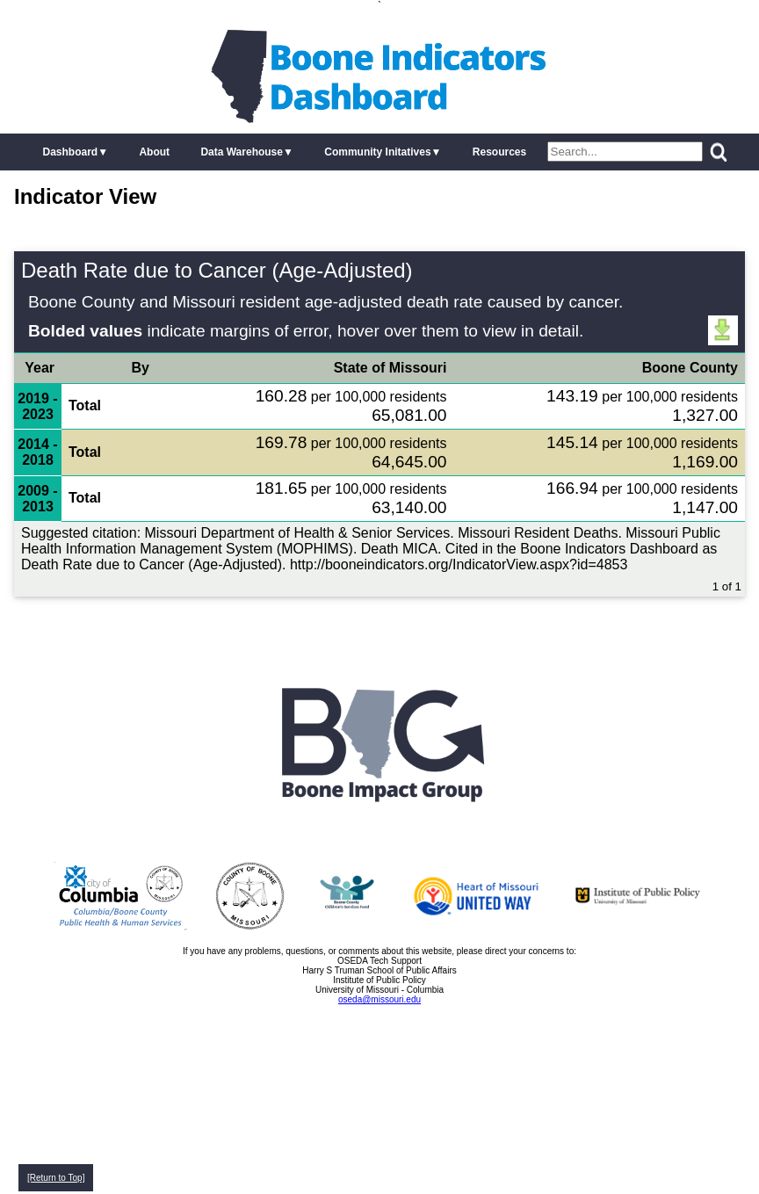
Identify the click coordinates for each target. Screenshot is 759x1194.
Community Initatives (377, 152)
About (154, 152)
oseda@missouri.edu (379, 999)
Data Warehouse (241, 152)
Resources (499, 152)
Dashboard (70, 152)
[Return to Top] (55, 1178)
